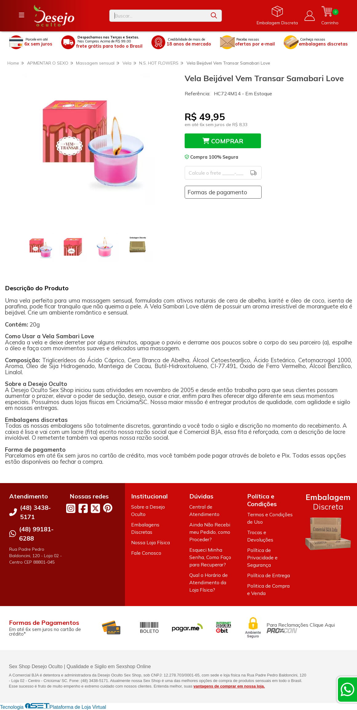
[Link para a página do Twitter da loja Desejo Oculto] (95, 508)
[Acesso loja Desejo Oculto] (309, 15)
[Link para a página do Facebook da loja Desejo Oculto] (83, 508)
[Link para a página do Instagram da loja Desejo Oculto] (70, 508)
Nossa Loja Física (150, 542)
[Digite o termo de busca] (158, 16)
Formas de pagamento (217, 192)
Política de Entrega (268, 575)
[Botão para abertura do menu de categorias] (21, 15)
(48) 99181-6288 (36, 533)
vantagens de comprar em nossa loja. (229, 686)
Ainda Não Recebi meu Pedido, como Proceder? (209, 532)
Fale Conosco (146, 553)
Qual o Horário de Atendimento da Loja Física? (208, 582)
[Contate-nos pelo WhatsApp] (347, 689)
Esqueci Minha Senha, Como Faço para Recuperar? (210, 557)
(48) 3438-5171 (35, 512)
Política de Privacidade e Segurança (262, 557)
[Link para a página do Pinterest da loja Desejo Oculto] (107, 508)
